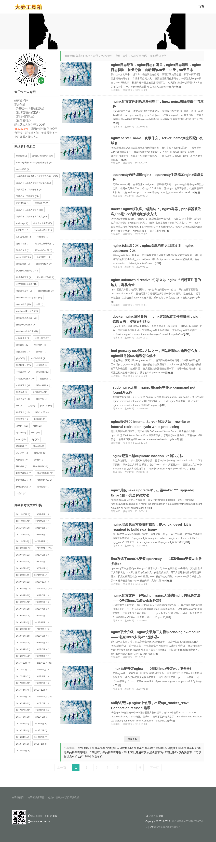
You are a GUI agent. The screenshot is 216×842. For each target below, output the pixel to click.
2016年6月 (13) (42, 703)
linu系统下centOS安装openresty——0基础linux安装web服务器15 (156, 561)
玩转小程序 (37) (42, 338)
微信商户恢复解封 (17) (42, 156)
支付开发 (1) (45, 378)
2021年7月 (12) (42, 521)
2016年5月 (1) (41, 717)
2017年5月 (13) (42, 683)
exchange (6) (22, 223)
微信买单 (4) (21, 392)
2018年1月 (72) (42, 656)
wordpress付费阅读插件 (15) (29, 297)
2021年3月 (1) (41, 534)
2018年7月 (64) (42, 636)
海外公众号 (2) (22, 250)
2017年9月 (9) (43, 669)
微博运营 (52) (40, 453)
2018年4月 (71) (23, 649)
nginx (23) (37, 426)
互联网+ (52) (22, 426)
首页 (201, 6)
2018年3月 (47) (42, 649)
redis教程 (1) (42, 237)
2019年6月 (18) (42, 602)
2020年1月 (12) (23, 582)
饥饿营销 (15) (22, 419)
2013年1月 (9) (40, 744)
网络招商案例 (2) (23, 473)
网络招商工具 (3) (23, 480)
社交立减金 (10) (23, 351)
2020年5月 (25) (23, 568)
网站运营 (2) (38, 446)
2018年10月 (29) (23, 629)
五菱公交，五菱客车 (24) (27, 196)
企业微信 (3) (41, 365)
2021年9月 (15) (42, 514)
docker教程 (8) (22, 169)
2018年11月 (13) (41, 622)
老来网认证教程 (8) (45, 277)
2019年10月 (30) (44, 588)
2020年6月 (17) (42, 561)
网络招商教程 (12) (45, 473)
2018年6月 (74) (23, 642)
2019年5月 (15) (23, 609)
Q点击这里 (37, 816)
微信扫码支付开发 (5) (25, 324)
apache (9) (21, 432)
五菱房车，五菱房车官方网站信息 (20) (33, 183)
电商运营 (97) (22, 459)
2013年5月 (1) (22, 730)
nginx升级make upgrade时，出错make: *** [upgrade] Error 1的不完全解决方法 (152, 492)
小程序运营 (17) (23, 372)
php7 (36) (20, 358)
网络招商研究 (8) (40, 466)
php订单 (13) (46, 405)
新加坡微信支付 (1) (43, 250)
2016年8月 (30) (23, 717)
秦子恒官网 (18, 797)
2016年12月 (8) (41, 690)
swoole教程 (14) (23, 304)
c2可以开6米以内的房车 (178, 752)
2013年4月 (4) (22, 737)
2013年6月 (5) (40, 730)
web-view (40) (40, 345)
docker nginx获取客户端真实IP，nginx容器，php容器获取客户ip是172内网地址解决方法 (156, 211)
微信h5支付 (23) (23, 365)
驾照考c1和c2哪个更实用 (149, 748)
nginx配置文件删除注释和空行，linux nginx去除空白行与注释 (158, 104)
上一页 (61, 767)
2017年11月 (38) (44, 663)
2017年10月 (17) (23, 669)
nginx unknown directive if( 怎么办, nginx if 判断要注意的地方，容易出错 (156, 282)
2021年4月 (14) (23, 534)
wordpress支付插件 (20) (27, 311)
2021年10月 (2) (23, 514)
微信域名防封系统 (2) (44, 243)
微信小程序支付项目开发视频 (63, 797)
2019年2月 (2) (41, 615)
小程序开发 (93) (23, 385)
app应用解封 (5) (23, 257)
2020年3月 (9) (22, 575)
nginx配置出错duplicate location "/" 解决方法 (148, 456)
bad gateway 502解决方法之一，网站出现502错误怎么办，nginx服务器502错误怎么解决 (156, 353)
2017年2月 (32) (23, 710)
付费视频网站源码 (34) (26, 284)
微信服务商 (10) (23, 264)
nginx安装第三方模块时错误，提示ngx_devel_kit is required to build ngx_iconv (152, 527)
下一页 (154, 767)
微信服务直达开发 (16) (26, 318)
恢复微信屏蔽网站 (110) (27, 270)
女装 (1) (39, 304)
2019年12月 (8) (42, 582)
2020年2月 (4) (40, 575)
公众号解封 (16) (43, 257)
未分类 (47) (21, 493)
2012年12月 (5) (23, 750)
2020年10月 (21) (44, 548)
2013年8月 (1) (22, 723)
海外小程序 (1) (22, 243)
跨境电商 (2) (21, 446)
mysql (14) (21, 439)
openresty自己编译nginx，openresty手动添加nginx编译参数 (158, 177)
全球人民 (153, 815)
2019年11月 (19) (23, 588)
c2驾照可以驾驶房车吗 (119, 748)
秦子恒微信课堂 (36, 797)
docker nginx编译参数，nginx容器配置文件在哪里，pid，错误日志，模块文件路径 (157, 319)
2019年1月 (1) (22, 622)
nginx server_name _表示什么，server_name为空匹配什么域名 (156, 140)
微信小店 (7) (41, 399)
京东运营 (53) (22, 453)
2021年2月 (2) (22, 541)
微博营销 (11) (43, 486)
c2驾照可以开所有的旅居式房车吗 (142, 752)
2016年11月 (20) (23, 696)
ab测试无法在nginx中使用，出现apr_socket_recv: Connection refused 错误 (150, 705)
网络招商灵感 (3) (23, 486)
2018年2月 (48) (23, 656)
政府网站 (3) (39, 419)
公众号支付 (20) (23, 399)
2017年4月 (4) (22, 690)
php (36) (35, 439)
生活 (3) (31, 405)
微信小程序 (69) (43, 385)
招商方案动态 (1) (44, 480)
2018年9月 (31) (43, 629)
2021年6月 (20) (23, 528)
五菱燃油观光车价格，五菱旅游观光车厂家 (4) (37, 176)
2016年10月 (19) (44, 696)
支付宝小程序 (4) (37, 358)
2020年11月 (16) (23, 548)
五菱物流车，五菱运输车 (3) (29, 189)
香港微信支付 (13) (24, 291)
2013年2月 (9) (22, 744)
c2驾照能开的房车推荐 (91, 748)
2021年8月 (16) (23, 521)
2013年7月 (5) (40, 723)
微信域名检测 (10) (44, 264)
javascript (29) (42, 372)
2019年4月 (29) (42, 609)
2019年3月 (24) (23, 615)
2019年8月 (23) (42, 595)
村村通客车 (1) (22, 203)
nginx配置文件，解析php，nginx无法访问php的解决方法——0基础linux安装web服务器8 (156, 598)
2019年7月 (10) (23, 602)
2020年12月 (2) (41, 541)
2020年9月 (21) (23, 555)
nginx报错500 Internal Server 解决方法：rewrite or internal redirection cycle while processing (150, 424)
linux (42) (35, 432)
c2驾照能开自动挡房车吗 (179, 748)
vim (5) (19, 405)
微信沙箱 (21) (22, 345)
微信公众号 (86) (42, 412)
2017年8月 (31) (23, 676)
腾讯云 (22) (41, 351)
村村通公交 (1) (41, 203)
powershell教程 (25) (43, 230)
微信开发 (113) (23, 412)
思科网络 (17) (22, 230)
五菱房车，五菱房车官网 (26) (29, 210)
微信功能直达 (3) (23, 277)
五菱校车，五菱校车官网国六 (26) (31, 216)
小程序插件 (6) (22, 338)
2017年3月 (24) (42, 710)
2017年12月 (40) (23, 663)
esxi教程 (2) (21, 156)
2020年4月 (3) (41, 568)
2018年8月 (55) (23, 636)
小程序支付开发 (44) (25, 378)
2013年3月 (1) (40, 737)
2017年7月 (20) (42, 676)
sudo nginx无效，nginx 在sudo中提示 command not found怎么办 (154, 390)
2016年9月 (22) (23, 703)
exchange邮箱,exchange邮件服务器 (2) (33, 162)
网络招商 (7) (21, 466)
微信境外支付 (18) (46, 291)
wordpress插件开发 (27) (27, 331)
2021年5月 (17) (42, 528)
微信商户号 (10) (40, 392)
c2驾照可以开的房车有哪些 (105, 752)
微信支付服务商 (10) (42, 223)
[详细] (179, 86)
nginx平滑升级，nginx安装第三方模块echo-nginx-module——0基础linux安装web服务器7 (155, 634)
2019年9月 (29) (23, 595)
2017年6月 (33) (23, 683)
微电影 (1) (38, 459)
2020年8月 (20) (42, 555)
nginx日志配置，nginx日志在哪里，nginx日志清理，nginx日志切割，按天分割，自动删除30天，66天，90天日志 (156, 67)
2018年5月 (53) (42, 642)
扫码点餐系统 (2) (23, 237)
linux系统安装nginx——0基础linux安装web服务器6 (152, 668)
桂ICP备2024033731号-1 (167, 827)
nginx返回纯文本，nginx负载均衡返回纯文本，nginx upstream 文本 (153, 248)
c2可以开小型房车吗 (90, 756)
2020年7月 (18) (23, 561)
